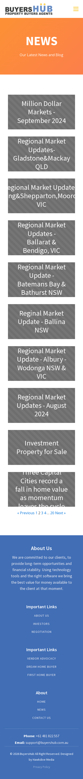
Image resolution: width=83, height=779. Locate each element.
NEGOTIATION (42, 632)
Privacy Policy (41, 767)
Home (41, 702)
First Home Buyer (41, 675)
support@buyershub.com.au (47, 742)
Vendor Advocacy (41, 658)
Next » (60, 512)
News (41, 710)
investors (41, 624)
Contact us (41, 718)
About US (41, 616)
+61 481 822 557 (47, 736)
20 (52, 512)
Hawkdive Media (43, 760)
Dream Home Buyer (42, 667)
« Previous (26, 512)
